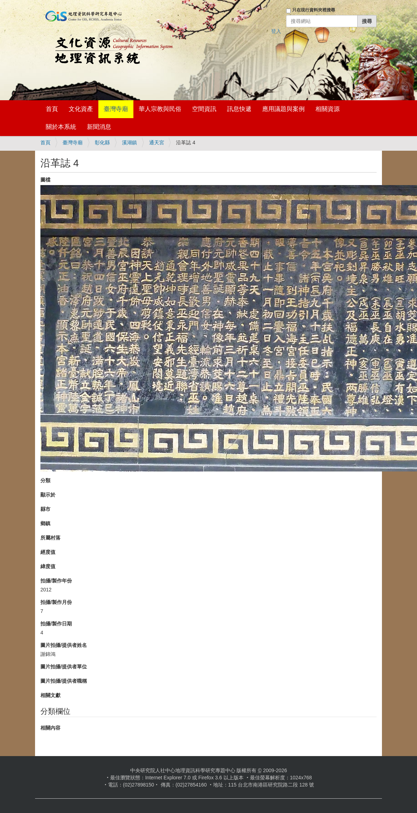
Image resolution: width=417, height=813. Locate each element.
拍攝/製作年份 (56, 581)
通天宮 (156, 142)
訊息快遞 (239, 109)
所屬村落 (50, 538)
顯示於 (47, 495)
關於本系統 (61, 127)
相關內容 (50, 728)
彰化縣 (102, 142)
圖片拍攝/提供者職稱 (63, 681)
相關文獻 (50, 695)
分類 (45, 480)
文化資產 (81, 109)
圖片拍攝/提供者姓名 (63, 645)
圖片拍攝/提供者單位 (63, 666)
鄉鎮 (45, 523)
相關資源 (327, 109)
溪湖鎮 (129, 142)
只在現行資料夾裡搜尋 (313, 10)
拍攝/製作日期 (56, 623)
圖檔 (45, 180)
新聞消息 (99, 127)
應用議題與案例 (283, 109)
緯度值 (47, 566)
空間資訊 (204, 109)
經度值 (47, 552)
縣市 (45, 509)
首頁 (52, 109)
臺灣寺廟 (116, 109)
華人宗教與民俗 (160, 109)
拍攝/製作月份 (56, 602)
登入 (276, 31)
